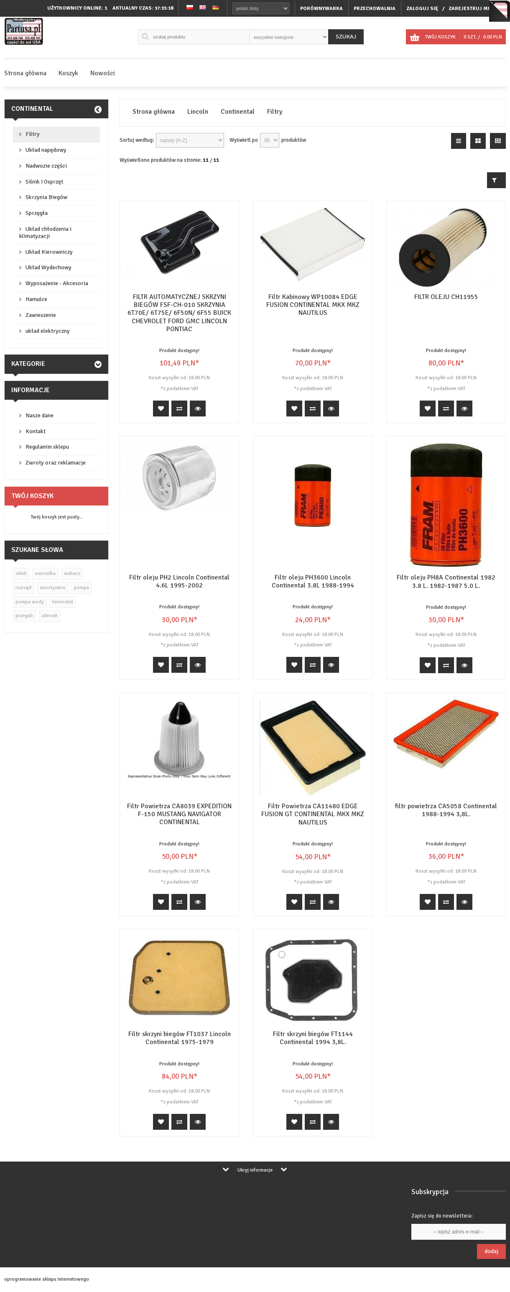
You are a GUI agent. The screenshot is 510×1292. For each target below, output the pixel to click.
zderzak (49, 616)
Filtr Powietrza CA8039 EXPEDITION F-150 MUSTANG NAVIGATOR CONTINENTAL (179, 814)
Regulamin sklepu (47, 446)
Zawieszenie (41, 315)
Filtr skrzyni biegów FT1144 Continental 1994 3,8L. (313, 1038)
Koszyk (68, 73)
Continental (32, 109)
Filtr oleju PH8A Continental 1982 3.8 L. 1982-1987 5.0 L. (446, 581)
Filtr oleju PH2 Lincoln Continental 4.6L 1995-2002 (179, 581)
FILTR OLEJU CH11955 (446, 297)
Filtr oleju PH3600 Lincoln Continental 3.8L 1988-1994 (313, 581)
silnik (21, 573)
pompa (81, 588)
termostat (62, 602)
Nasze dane (40, 415)
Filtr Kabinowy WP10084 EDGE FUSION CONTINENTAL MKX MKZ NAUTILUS (313, 305)
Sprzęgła (37, 213)
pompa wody (29, 602)
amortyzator (53, 588)
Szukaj (346, 36)
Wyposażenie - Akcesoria (57, 283)
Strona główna (25, 73)
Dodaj (491, 1251)
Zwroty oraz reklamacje (56, 462)
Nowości (102, 73)
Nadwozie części (46, 165)
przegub (24, 616)
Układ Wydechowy (48, 267)
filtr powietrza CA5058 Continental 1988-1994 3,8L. (446, 810)
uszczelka (45, 573)
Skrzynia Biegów (46, 197)
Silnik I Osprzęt (44, 181)
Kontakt (36, 431)
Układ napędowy (46, 149)
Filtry (33, 134)
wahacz (72, 573)
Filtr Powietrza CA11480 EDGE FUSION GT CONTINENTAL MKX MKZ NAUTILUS (312, 814)
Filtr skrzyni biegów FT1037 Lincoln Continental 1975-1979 (179, 1038)
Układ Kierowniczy (49, 251)
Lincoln (197, 112)
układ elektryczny (48, 330)
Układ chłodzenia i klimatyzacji (45, 232)
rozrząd (23, 588)
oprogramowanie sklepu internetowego (46, 1279)
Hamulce (36, 299)
